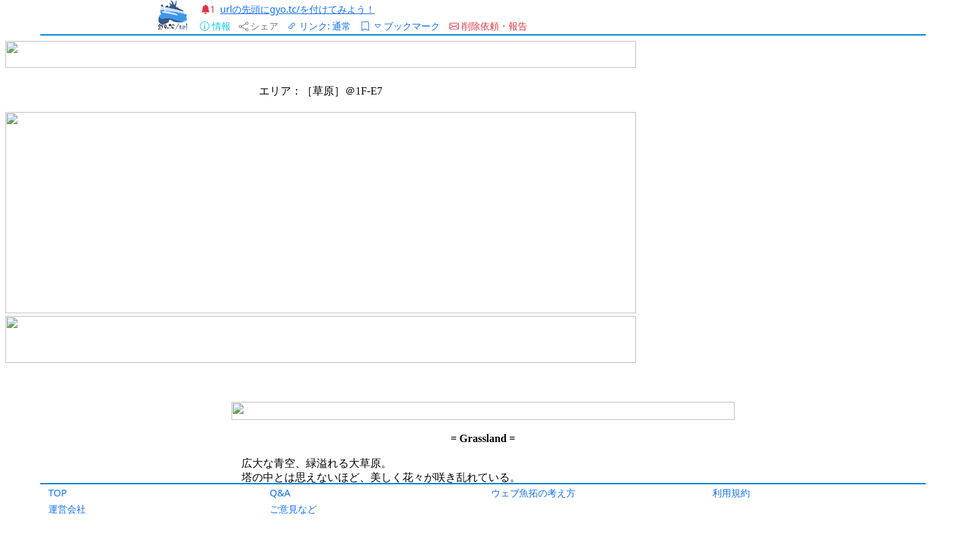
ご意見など (293, 508)
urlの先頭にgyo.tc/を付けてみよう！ (297, 9)
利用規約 (731, 492)
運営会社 (67, 508)
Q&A (280, 492)
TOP (57, 492)
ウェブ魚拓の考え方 (533, 492)
